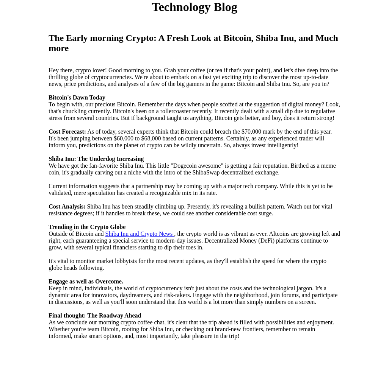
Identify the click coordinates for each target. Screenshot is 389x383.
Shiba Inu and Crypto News (139, 233)
